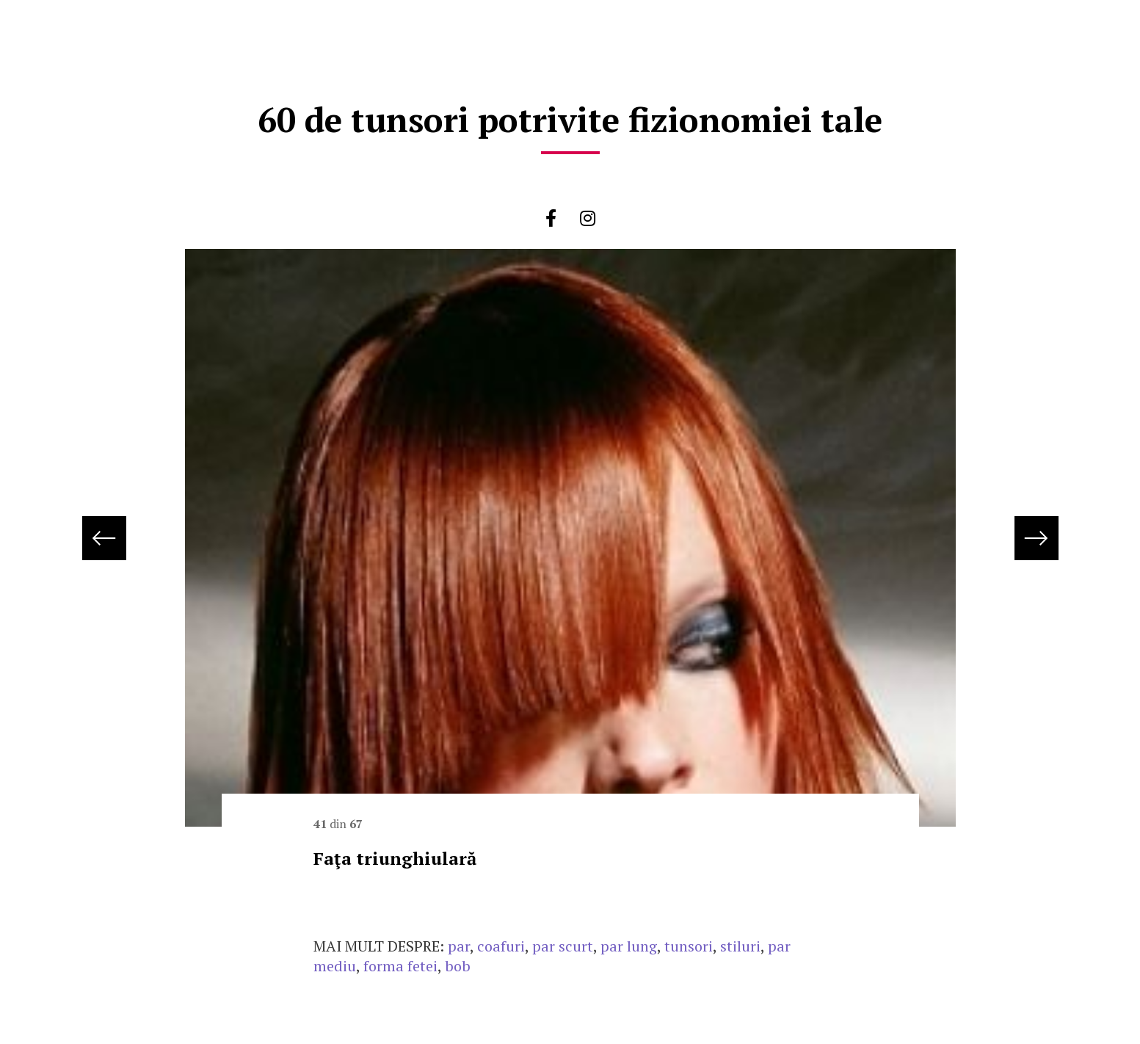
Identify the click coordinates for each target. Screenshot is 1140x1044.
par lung (628, 946)
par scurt (562, 946)
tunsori (688, 946)
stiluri (740, 946)
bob (458, 966)
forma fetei (400, 966)
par (459, 946)
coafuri (501, 946)
